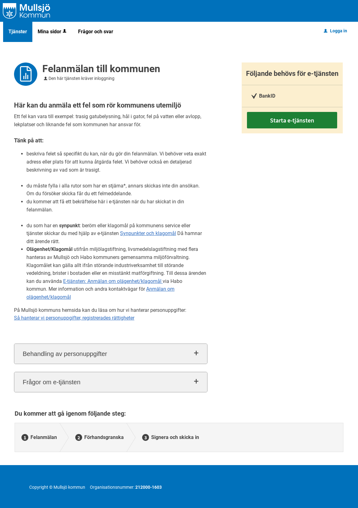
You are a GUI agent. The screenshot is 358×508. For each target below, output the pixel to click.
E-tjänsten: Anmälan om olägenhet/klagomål (113, 281)
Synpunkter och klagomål (148, 233)
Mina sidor (52, 32)
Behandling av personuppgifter (65, 353)
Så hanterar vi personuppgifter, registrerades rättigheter (74, 318)
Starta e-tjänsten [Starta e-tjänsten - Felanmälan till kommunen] (292, 120)
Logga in (335, 30)
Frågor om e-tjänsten (52, 382)
